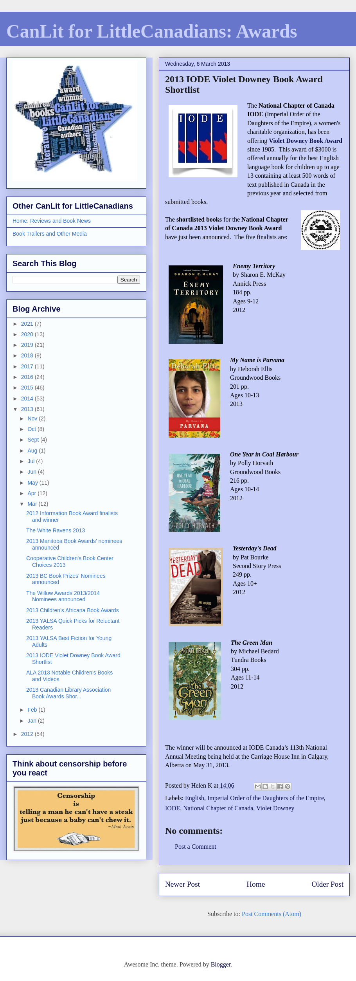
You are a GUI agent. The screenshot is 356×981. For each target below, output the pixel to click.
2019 (28, 345)
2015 (28, 387)
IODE (172, 808)
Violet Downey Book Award (305, 140)
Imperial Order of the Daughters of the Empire (265, 798)
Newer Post (182, 884)
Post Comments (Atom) (271, 914)
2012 (28, 734)
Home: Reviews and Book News (52, 221)
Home (255, 884)
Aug (33, 450)
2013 (28, 409)
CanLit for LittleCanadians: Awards (151, 31)
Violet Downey (275, 808)
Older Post (327, 884)
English (194, 798)
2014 (28, 398)
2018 (28, 355)
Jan (32, 721)
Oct (32, 429)
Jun (32, 472)
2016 (28, 377)
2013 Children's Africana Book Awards (72, 610)
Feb (32, 710)
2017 (28, 366)
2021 (28, 324)
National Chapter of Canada (218, 808)
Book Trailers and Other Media (50, 234)
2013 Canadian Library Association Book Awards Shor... (68, 693)
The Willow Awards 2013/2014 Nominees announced (63, 596)
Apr (32, 493)
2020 (28, 334)
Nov (33, 418)
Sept (33, 439)
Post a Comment (195, 846)
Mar (32, 504)
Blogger (221, 964)
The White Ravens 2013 (55, 530)
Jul (31, 461)
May (33, 483)
